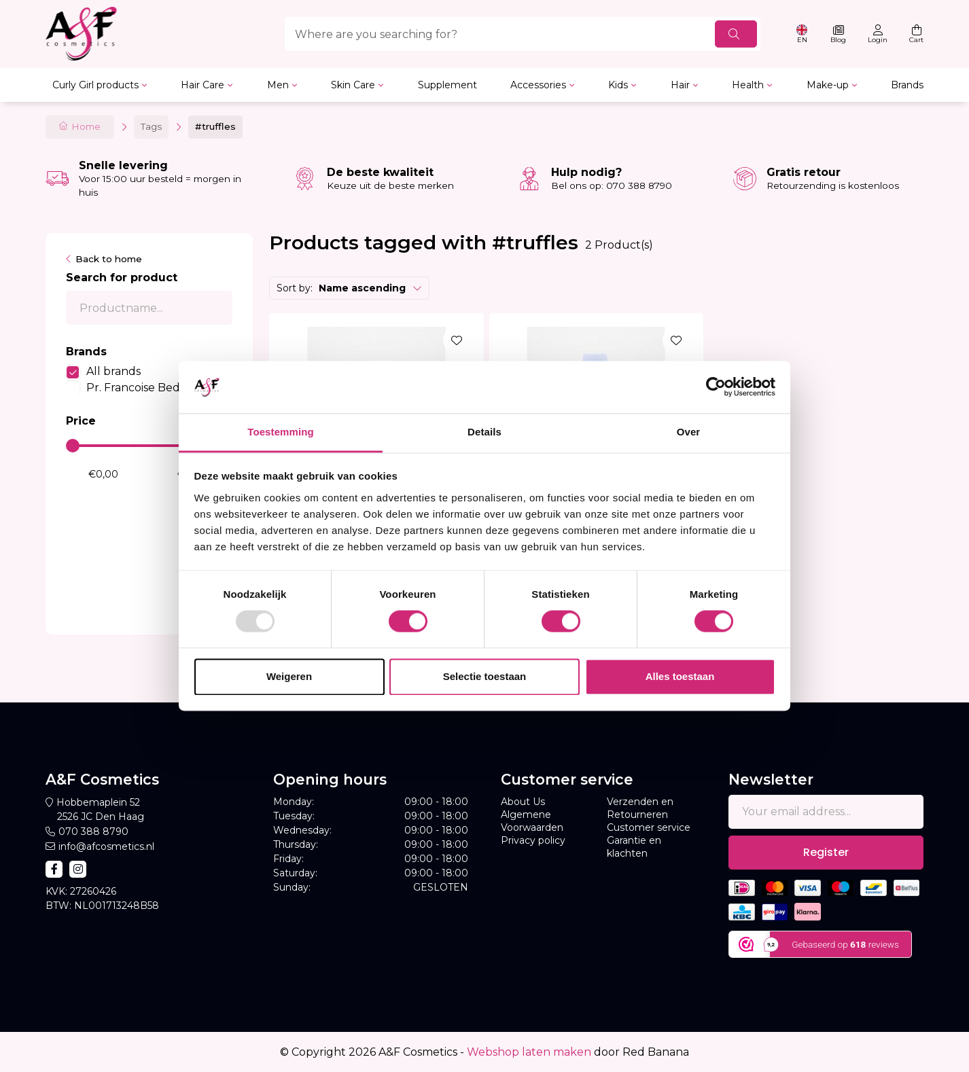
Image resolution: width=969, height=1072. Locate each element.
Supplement (447, 85)
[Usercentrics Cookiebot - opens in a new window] (715, 387)
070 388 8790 (93, 831)
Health (748, 85)
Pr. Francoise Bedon (140, 387)
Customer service (648, 827)
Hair (680, 85)
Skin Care (353, 85)
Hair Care (202, 85)
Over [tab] (689, 431)
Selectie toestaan (485, 676)
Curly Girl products (95, 85)
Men (278, 85)
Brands (907, 85)
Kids (618, 85)
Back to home (108, 258)
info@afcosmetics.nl (106, 846)
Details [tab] (484, 431)
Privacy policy (533, 840)
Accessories (538, 85)
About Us (523, 802)
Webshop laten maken (529, 1052)
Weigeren (289, 676)
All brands (113, 371)
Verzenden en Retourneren (640, 808)
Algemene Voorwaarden (532, 821)
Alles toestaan (680, 676)
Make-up (828, 85)
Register (826, 852)
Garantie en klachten (634, 846)
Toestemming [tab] (280, 431)
